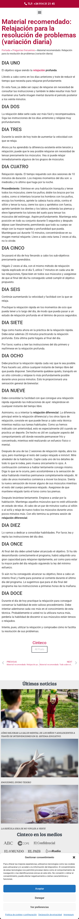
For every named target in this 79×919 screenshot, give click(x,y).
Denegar (39, 897)
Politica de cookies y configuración (21, 914)
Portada (6, 50)
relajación (39, 70)
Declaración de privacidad (50, 914)
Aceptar (39, 888)
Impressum (69, 914)
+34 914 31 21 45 (44, 3)
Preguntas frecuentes (23, 50)
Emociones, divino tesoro (16, 782)
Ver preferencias (39, 907)
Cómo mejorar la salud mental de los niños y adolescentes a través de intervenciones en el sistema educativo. (38, 734)
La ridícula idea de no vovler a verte (23, 828)
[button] (74, 857)
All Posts (39, 649)
